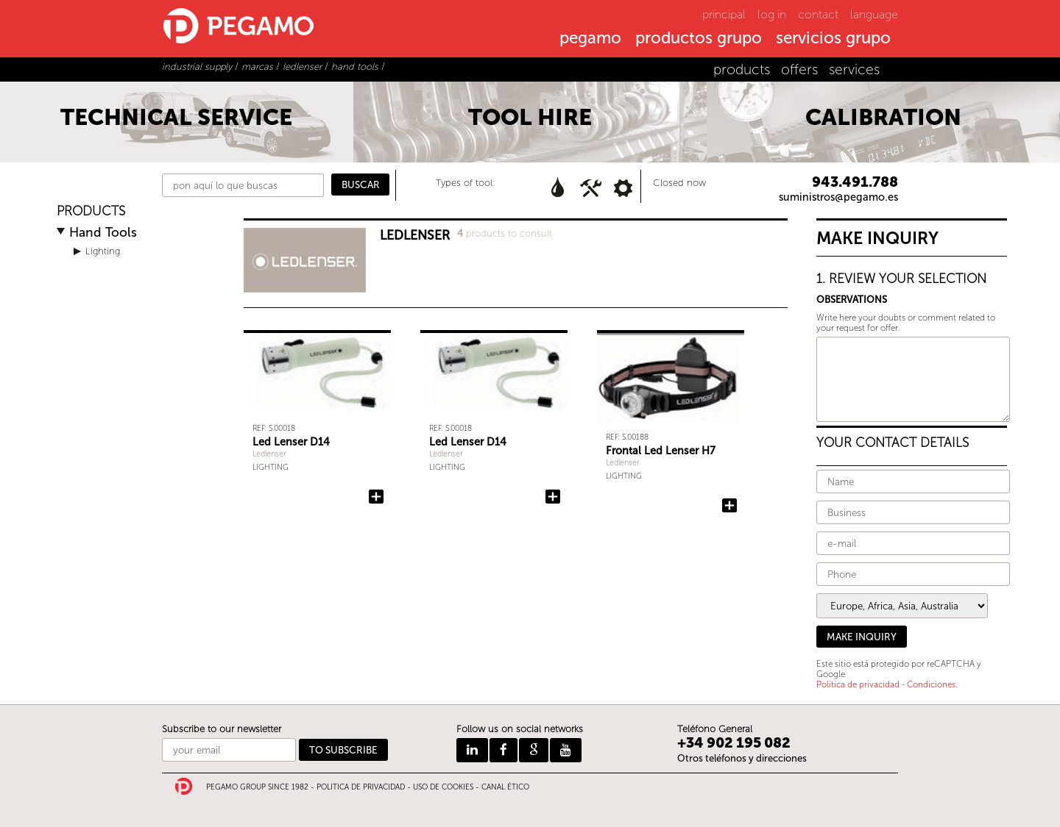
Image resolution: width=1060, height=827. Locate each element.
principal (724, 14)
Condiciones (931, 684)
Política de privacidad (858, 684)
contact (818, 14)
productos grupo (698, 39)
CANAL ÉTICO (505, 787)
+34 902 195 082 (734, 742)
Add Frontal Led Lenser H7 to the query (729, 505)
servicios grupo (833, 39)
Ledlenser (269, 454)
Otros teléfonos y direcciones (742, 758)
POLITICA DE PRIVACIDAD (361, 787)
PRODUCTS (91, 211)
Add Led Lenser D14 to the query (376, 497)
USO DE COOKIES (443, 787)
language (874, 14)
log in (771, 14)
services (854, 69)
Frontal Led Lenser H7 (661, 450)
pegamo (590, 39)
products (741, 69)
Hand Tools (103, 232)
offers (799, 69)
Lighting (102, 251)
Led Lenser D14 (291, 441)
